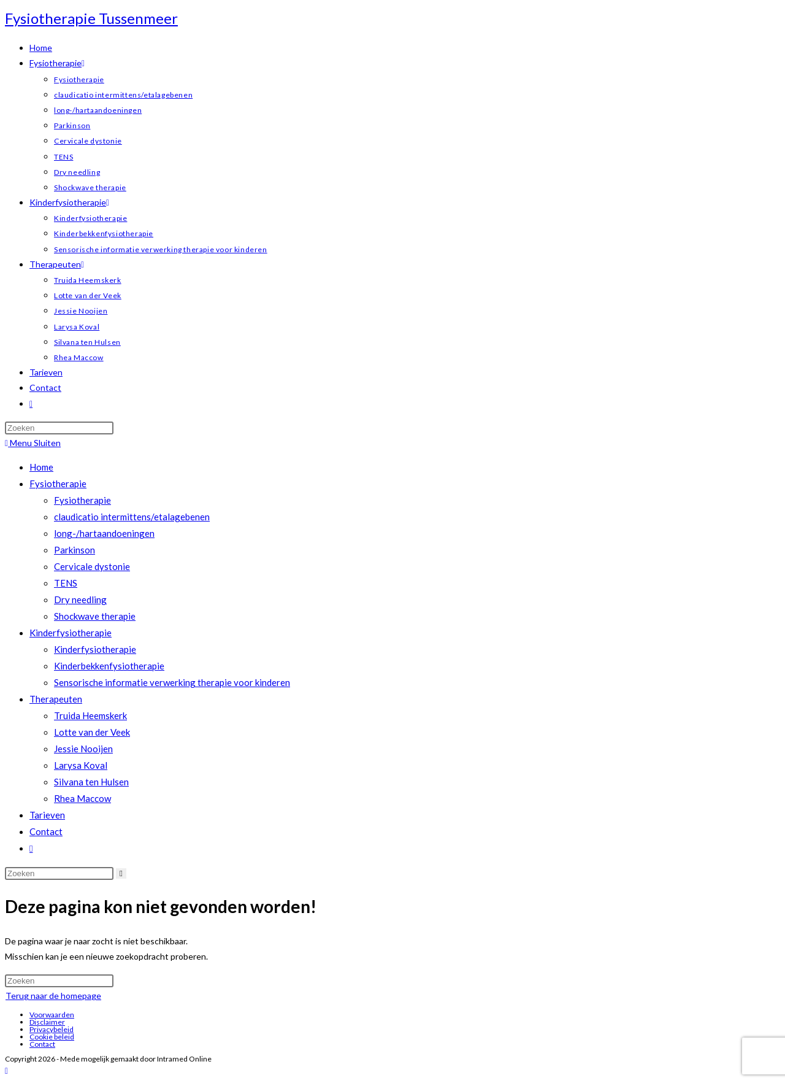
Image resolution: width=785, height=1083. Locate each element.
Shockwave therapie (95, 616)
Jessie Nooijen (83, 748)
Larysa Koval (80, 765)
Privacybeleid (51, 1029)
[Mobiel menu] (33, 442)
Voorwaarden (51, 1014)
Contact (46, 831)
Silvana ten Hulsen (91, 781)
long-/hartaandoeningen (104, 533)
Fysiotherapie (57, 483)
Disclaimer (47, 1022)
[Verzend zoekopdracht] (121, 873)
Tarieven (47, 814)
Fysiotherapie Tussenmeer (91, 18)
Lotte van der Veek (92, 732)
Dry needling (80, 599)
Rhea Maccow (82, 798)
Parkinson (74, 549)
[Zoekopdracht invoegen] (59, 428)
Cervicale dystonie (92, 566)
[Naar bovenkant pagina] (6, 1070)
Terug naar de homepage (53, 995)
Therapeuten (55, 698)
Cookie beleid (51, 1036)
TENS (65, 582)
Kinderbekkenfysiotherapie (109, 665)
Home (41, 466)
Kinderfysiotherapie (70, 632)
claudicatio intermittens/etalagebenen (132, 516)
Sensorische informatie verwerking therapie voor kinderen (172, 682)
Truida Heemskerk (90, 715)
